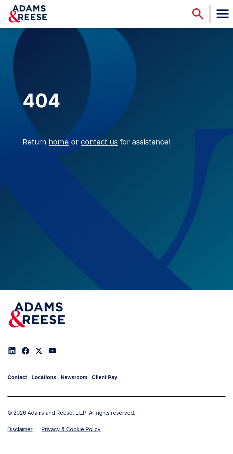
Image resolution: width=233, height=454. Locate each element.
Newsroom (74, 377)
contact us (99, 141)
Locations (43, 377)
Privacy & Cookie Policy (71, 429)
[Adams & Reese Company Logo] (36, 314)
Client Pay (104, 377)
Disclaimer (20, 429)
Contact (17, 377)
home (59, 141)
